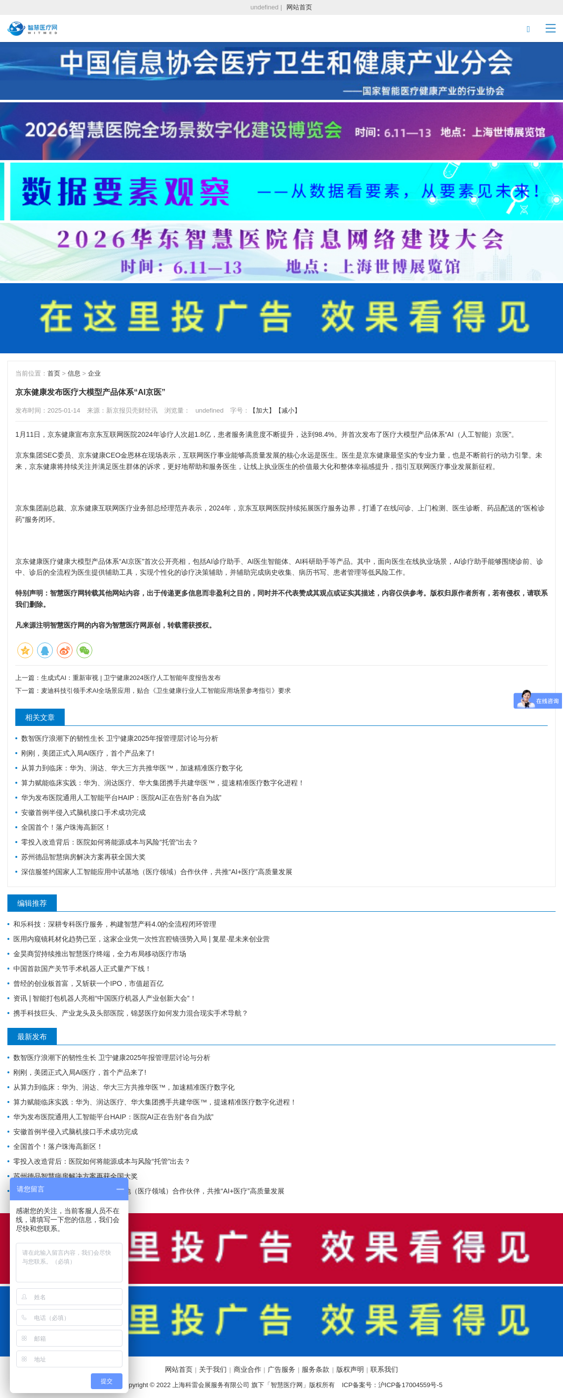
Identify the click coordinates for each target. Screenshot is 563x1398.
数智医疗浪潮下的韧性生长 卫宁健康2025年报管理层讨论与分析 (119, 738)
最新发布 (32, 1036)
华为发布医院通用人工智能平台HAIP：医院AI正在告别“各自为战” (121, 798)
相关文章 (40, 717)
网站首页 (299, 7)
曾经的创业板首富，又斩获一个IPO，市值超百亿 (88, 983)
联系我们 (384, 1369)
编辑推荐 (32, 903)
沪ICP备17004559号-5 (410, 1385)
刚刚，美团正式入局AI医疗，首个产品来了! (87, 753)
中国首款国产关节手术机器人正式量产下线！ (82, 969)
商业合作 (247, 1369)
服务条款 (315, 1369)
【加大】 (262, 410)
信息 (74, 373)
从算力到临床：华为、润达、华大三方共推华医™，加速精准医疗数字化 (131, 768)
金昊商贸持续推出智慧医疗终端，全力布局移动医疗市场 (99, 954)
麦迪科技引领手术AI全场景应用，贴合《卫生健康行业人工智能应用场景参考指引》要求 (166, 690)
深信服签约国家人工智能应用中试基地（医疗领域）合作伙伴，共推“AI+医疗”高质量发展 (156, 872)
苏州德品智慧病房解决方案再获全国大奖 (83, 857)
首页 (53, 373)
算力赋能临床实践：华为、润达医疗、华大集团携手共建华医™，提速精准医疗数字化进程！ (163, 783)
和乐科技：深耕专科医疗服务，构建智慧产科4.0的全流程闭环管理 (114, 924)
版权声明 (350, 1369)
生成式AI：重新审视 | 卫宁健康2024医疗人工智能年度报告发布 (131, 677)
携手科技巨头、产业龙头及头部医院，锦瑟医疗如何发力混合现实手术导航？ (130, 1013)
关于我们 (213, 1369)
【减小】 (288, 410)
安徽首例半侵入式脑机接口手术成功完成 (83, 812)
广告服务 (281, 1369)
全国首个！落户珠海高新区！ (66, 827)
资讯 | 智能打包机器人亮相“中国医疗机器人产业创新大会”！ (105, 998)
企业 (94, 373)
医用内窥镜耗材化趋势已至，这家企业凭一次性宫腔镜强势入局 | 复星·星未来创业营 (141, 939)
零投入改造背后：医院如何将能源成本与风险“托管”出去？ (110, 842)
